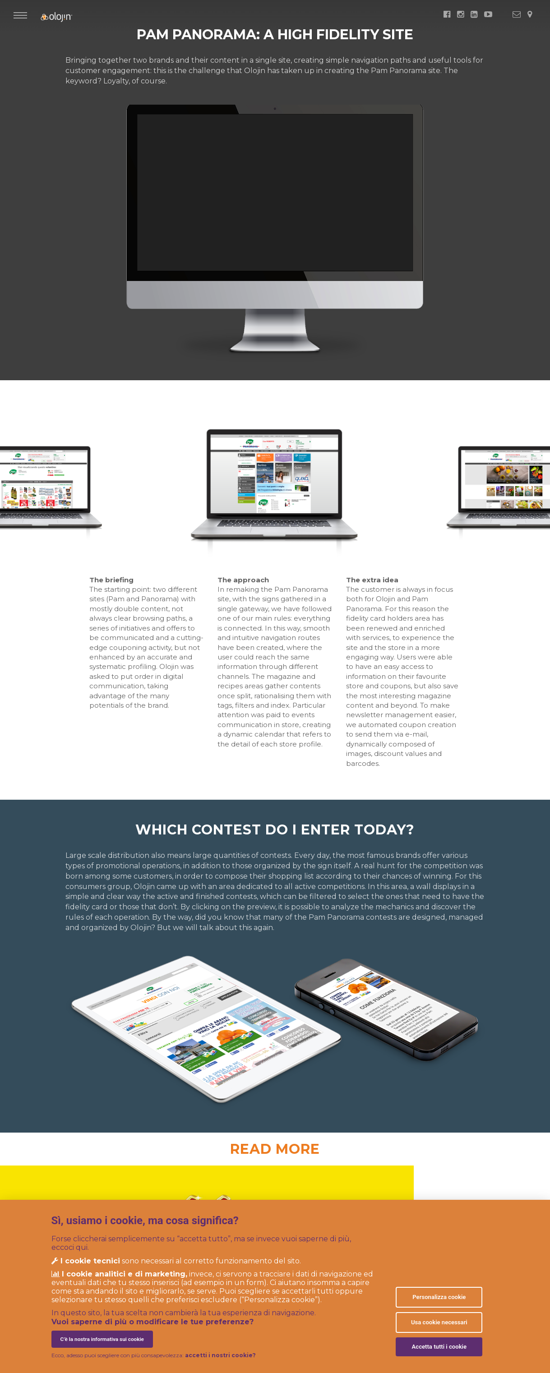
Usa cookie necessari (439, 1322)
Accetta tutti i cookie (439, 1346)
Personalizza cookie (439, 1297)
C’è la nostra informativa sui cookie (102, 1339)
